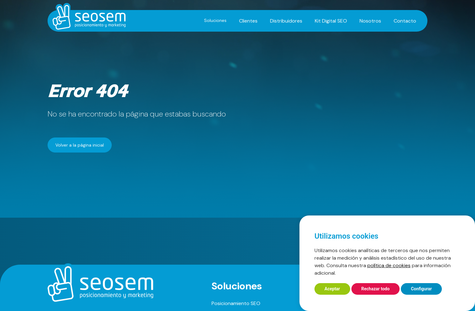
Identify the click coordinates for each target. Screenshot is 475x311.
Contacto (405, 21)
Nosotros (370, 21)
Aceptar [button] (332, 288)
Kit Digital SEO (331, 21)
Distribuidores (286, 21)
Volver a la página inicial (79, 145)
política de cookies (389, 265)
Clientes (248, 21)
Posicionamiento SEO (236, 303)
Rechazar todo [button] (375, 288)
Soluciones (215, 20)
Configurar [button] (421, 288)
